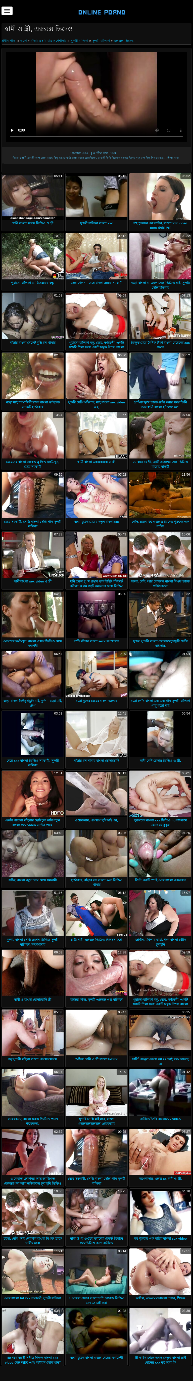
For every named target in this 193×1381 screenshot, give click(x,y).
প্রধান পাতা (9, 41)
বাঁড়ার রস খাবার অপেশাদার (49, 41)
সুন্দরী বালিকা (79, 41)
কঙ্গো (23, 41)
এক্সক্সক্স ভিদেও (124, 41)
